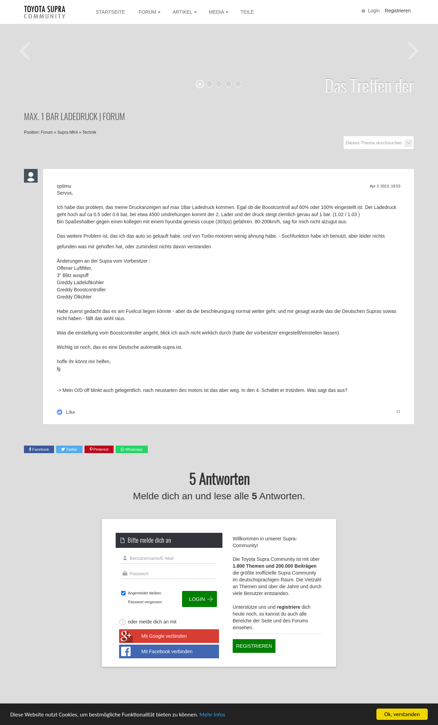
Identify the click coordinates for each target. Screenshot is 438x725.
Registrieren (398, 10)
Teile (247, 12)
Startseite (110, 12)
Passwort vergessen (145, 602)
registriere (288, 607)
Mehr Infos (212, 715)
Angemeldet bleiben (144, 593)
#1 (398, 411)
